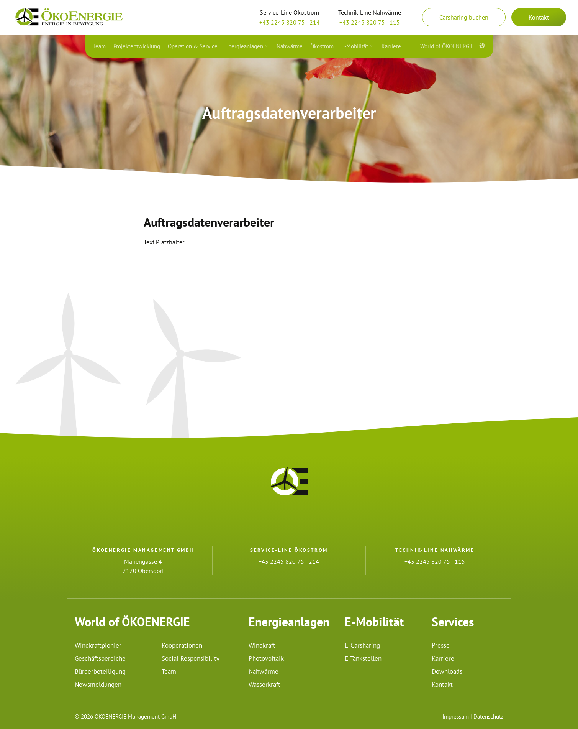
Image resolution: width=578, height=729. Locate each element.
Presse (441, 645)
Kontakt (539, 17)
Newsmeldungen (98, 684)
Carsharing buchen (463, 17)
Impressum (455, 716)
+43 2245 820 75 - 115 (369, 22)
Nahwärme (263, 671)
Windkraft (262, 645)
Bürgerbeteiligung (100, 671)
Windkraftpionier (98, 645)
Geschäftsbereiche (100, 658)
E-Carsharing (362, 645)
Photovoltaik (266, 658)
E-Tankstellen (363, 658)
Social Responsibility (190, 658)
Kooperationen (182, 645)
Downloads (447, 671)
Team (169, 671)
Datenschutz (488, 716)
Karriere (443, 658)
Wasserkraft (264, 684)
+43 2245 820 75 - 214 (289, 22)
